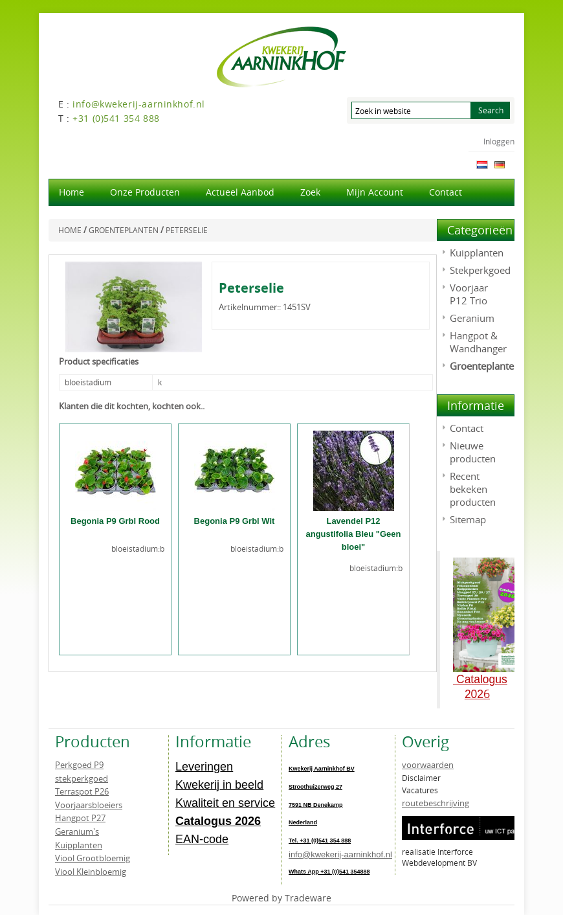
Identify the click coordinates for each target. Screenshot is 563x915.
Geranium (472, 317)
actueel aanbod (240, 192)
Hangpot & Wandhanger (478, 342)
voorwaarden (428, 765)
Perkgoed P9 (79, 765)
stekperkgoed (81, 778)
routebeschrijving (435, 803)
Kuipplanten (476, 252)
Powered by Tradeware (281, 898)
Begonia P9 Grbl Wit (234, 521)
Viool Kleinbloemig (90, 871)
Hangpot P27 (80, 818)
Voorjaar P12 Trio (469, 294)
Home (71, 192)
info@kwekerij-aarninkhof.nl (340, 854)
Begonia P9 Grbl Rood (115, 521)
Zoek (310, 192)
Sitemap (468, 519)
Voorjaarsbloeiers (88, 805)
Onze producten (145, 192)
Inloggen (498, 141)
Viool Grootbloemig (92, 858)
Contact (445, 192)
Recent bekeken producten (473, 488)
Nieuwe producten (473, 452)
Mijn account (374, 192)
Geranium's (77, 831)
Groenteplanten (485, 365)
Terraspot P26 (82, 791)
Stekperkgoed (480, 270)
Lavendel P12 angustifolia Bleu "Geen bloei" (353, 534)
